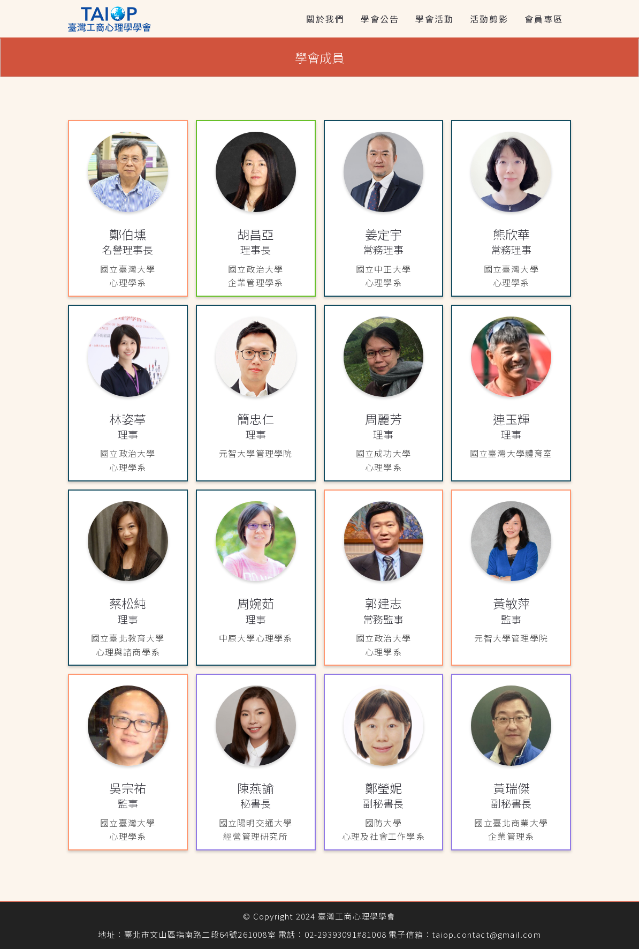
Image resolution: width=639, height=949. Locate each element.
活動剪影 (489, 18)
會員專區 (543, 18)
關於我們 (325, 18)
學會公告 (380, 18)
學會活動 (434, 18)
